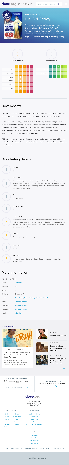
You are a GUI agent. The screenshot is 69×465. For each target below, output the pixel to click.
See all (63, 369)
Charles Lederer (21, 302)
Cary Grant (19, 298)
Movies (6, 414)
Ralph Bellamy (29, 298)
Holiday (6, 427)
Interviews (34, 417)
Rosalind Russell (42, 298)
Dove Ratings (34, 436)
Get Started (52, 386)
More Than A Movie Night (34, 425)
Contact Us (34, 443)
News (34, 422)
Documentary (6, 425)
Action (17, 419)
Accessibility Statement (31, 448)
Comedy (18, 283)
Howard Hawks (21, 306)
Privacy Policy (34, 441)
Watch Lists (34, 419)
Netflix (6, 417)
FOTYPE (64, 448)
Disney (6, 419)
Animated (6, 422)
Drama (16, 425)
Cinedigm (18, 313)
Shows (17, 414)
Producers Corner (34, 414)
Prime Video (17, 417)
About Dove (34, 438)
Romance (16, 427)
